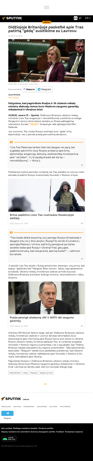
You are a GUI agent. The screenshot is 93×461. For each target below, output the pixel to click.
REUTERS (13, 84)
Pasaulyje (34, 373)
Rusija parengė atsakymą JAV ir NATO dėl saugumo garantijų (42, 319)
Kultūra (53, 406)
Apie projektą (6, 428)
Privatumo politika (46, 428)
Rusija (25, 373)
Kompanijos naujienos (74, 432)
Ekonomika (29, 406)
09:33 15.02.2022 (15, 36)
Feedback (60, 432)
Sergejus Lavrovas (46, 373)
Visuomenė (42, 406)
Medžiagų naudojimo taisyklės (25, 428)
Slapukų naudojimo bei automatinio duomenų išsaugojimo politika (28, 432)
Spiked (34, 124)
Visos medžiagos (13, 98)
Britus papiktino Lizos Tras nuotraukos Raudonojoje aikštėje (42, 216)
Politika (17, 406)
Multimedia (65, 406)
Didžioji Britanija (14, 373)
